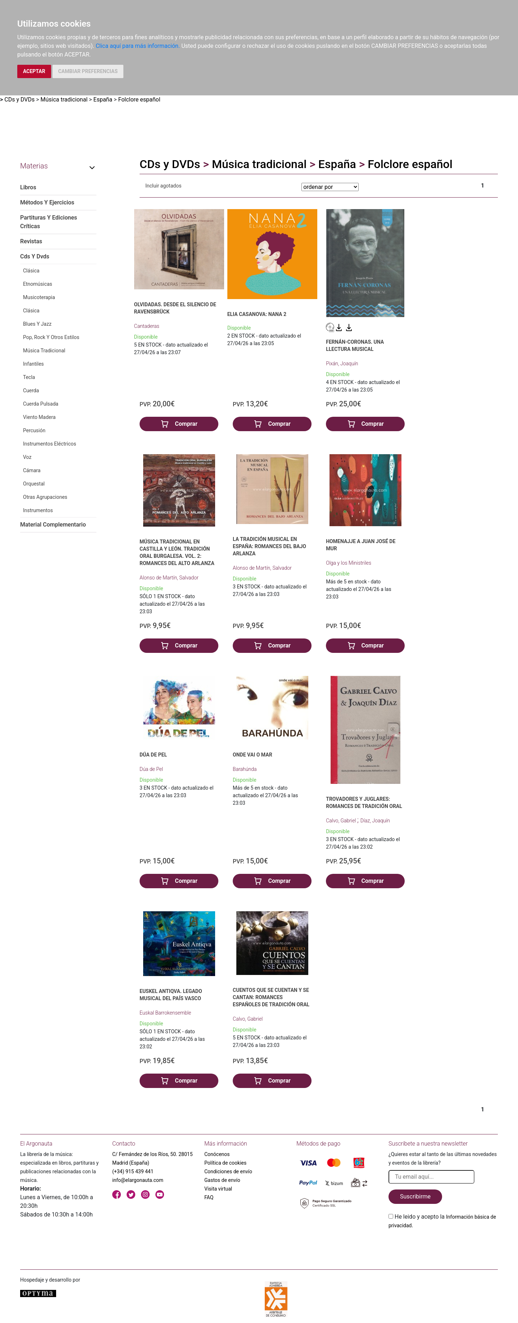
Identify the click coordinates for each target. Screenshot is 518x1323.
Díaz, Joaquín (375, 820)
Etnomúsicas (37, 284)
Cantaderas (146, 326)
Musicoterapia (39, 297)
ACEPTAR (34, 71)
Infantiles (33, 364)
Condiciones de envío (228, 1171)
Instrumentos (38, 510)
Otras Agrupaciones (45, 497)
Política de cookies (225, 1163)
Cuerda (31, 390)
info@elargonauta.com (137, 1180)
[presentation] (443, 1247)
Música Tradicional (44, 350)
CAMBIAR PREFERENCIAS (88, 71)
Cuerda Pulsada (40, 404)
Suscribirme (415, 1196)
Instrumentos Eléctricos (49, 444)
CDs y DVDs (19, 99)
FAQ (208, 1197)
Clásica (31, 271)
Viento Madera (39, 417)
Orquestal (34, 484)
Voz (27, 457)
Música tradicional (64, 99)
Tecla (29, 377)
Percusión (34, 430)
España (103, 99)
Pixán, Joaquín (342, 363)
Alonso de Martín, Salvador (169, 578)
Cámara (32, 470)
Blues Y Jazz (37, 324)
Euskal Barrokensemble (165, 1013)
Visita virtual (218, 1189)
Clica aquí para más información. (138, 45)
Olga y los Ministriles (348, 563)
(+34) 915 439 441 (133, 1171)
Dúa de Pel (151, 769)
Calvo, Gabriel (341, 820)
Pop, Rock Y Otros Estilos (51, 337)
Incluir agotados (163, 186)
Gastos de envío (222, 1180)
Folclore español (139, 99)
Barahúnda (244, 769)
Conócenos (217, 1154)
